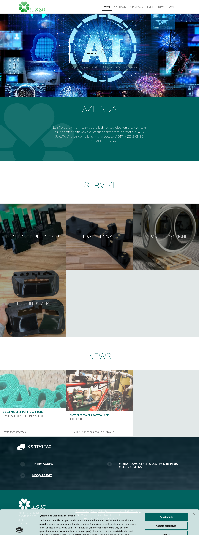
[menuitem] (107, 6)
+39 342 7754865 (42, 480)
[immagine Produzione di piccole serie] (33, 237)
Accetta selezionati (166, 501)
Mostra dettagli (158, 529)
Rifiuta (166, 510)
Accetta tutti (166, 492)
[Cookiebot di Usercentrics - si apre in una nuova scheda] (19, 529)
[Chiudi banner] (194, 489)
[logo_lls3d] (31, 6)
